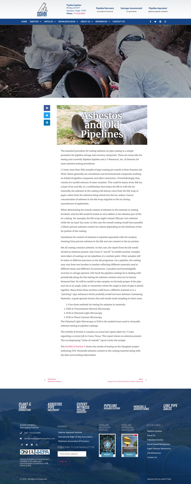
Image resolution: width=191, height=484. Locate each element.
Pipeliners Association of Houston (73, 441)
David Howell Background (158, 444)
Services (35, 21)
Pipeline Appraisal (158, 8)
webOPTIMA (166, 479)
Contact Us (119, 21)
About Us (87, 21)
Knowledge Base (68, 21)
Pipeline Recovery (105, 8)
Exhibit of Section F (75, 346)
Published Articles (155, 440)
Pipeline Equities (154, 431)
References (103, 21)
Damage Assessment (131, 8)
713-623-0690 (79, 13)
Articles (49, 21)
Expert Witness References (159, 448)
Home (24, 21)
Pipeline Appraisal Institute (70, 432)
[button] (47, 108)
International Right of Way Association (75, 437)
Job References (154, 453)
